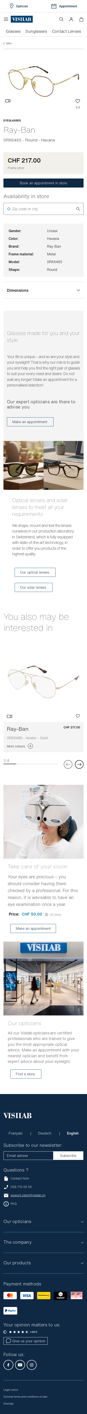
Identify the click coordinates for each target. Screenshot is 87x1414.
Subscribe (68, 1155)
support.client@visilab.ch (28, 1195)
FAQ (14, 1204)
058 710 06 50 (21, 1187)
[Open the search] (61, 19)
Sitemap (8, 1403)
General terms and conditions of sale (25, 1396)
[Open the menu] (7, 19)
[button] (71, 19)
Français (16, 1133)
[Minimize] (81, 19)
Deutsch (45, 1133)
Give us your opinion (25, 1341)
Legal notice (10, 1390)
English (73, 1133)
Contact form (16, 1178)
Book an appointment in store (43, 183)
